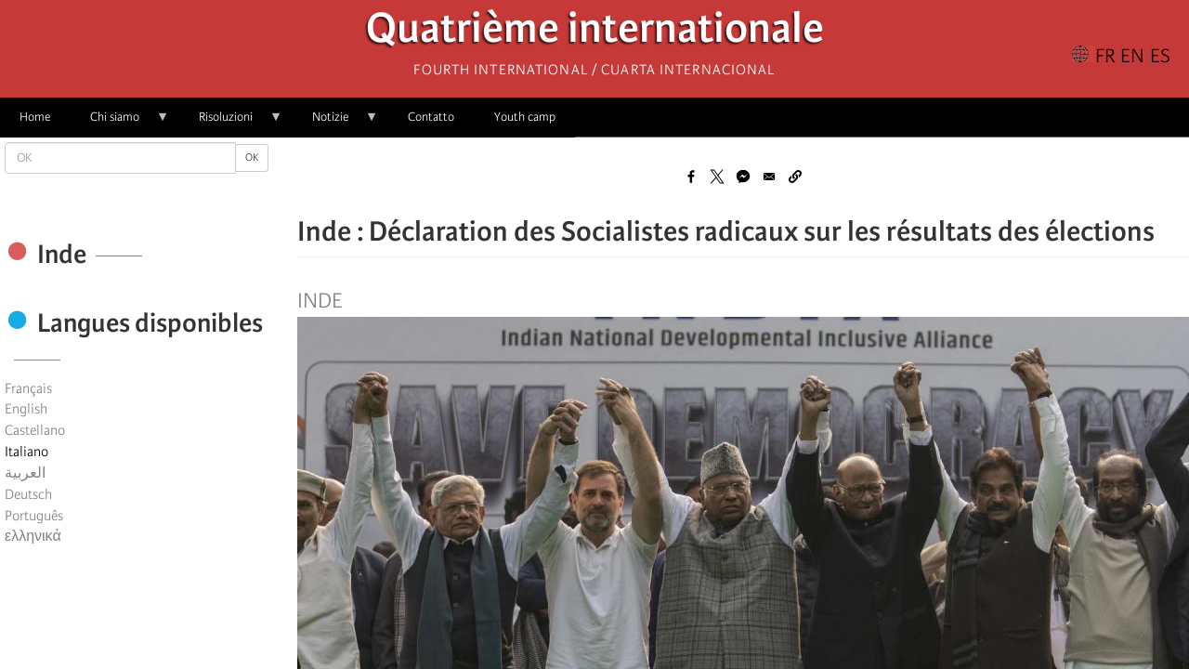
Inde (319, 301)
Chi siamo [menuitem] (120, 123)
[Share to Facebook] (691, 176)
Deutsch (28, 494)
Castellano (35, 430)
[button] (795, 176)
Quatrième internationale (595, 33)
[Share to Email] (769, 176)
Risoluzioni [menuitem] (230, 123)
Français (28, 388)
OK (251, 157)
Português (34, 515)
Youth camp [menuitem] (524, 117)
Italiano (26, 451)
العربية (25, 473)
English (26, 408)
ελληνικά (33, 536)
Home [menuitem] (35, 117)
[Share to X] (717, 176)
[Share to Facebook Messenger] (743, 176)
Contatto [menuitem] (431, 117)
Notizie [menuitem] (335, 123)
